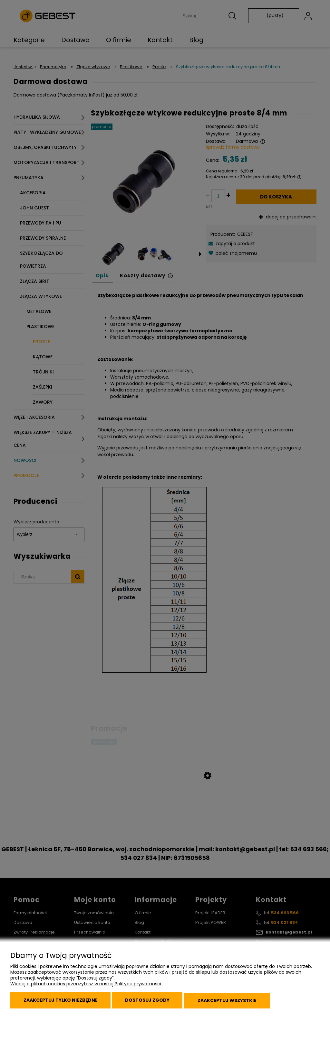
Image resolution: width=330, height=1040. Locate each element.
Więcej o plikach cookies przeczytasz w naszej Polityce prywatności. (86, 987)
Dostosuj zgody (154, 1002)
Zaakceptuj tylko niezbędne (63, 1002)
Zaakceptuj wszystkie (238, 1002)
